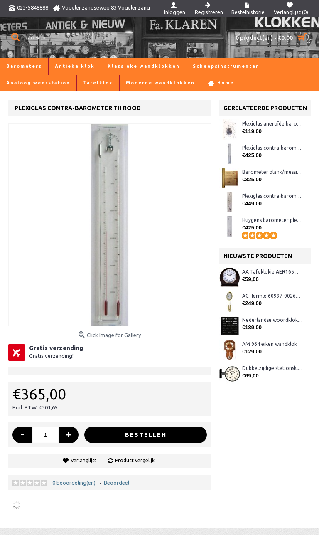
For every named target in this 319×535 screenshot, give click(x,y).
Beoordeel (116, 483)
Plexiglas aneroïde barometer (272, 123)
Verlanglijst (83, 460)
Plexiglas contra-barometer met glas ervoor (272, 147)
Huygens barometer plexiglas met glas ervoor (272, 220)
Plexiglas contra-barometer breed (272, 196)
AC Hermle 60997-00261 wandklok (272, 295)
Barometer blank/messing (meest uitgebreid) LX (272, 172)
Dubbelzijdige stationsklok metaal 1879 (272, 368)
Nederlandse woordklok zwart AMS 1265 (272, 320)
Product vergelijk (135, 460)
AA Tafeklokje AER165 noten (272, 271)
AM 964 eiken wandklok (269, 344)
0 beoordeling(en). (74, 483)
